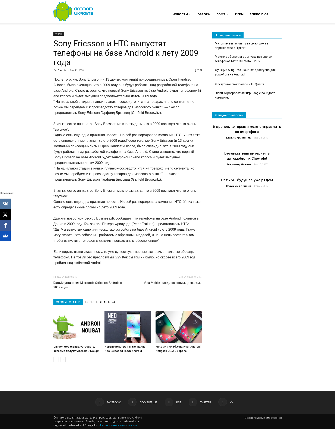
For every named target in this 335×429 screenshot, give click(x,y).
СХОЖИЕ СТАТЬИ (68, 302)
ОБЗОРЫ (203, 14)
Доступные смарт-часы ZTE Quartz (239, 84)
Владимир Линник (238, 137)
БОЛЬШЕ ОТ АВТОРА (100, 302)
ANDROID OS (259, 14)
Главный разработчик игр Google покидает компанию (245, 95)
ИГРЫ (239, 14)
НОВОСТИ (181, 14)
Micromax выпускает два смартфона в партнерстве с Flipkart (242, 46)
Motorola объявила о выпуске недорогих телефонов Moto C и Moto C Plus (243, 59)
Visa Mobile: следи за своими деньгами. (173, 283)
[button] (276, 14)
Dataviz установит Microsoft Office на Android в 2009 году (87, 285)
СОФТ (222, 14)
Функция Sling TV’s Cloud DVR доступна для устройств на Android (245, 72)
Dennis (62, 70)
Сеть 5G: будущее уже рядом (247, 180)
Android (59, 33)
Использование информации (118, 425)
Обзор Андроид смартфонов (263, 418)
